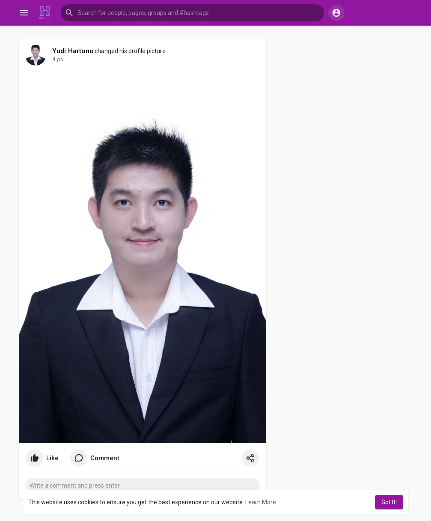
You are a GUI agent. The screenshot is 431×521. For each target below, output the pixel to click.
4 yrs (58, 59)
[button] (192, 12)
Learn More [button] (260, 502)
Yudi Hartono (72, 51)
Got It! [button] (389, 502)
